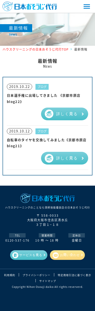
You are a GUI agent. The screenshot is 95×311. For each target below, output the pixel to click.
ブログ (42, 86)
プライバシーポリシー (36, 275)
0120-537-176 (17, 240)
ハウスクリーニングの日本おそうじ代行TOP (36, 49)
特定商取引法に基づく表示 (74, 275)
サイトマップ (47, 281)
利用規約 (9, 275)
